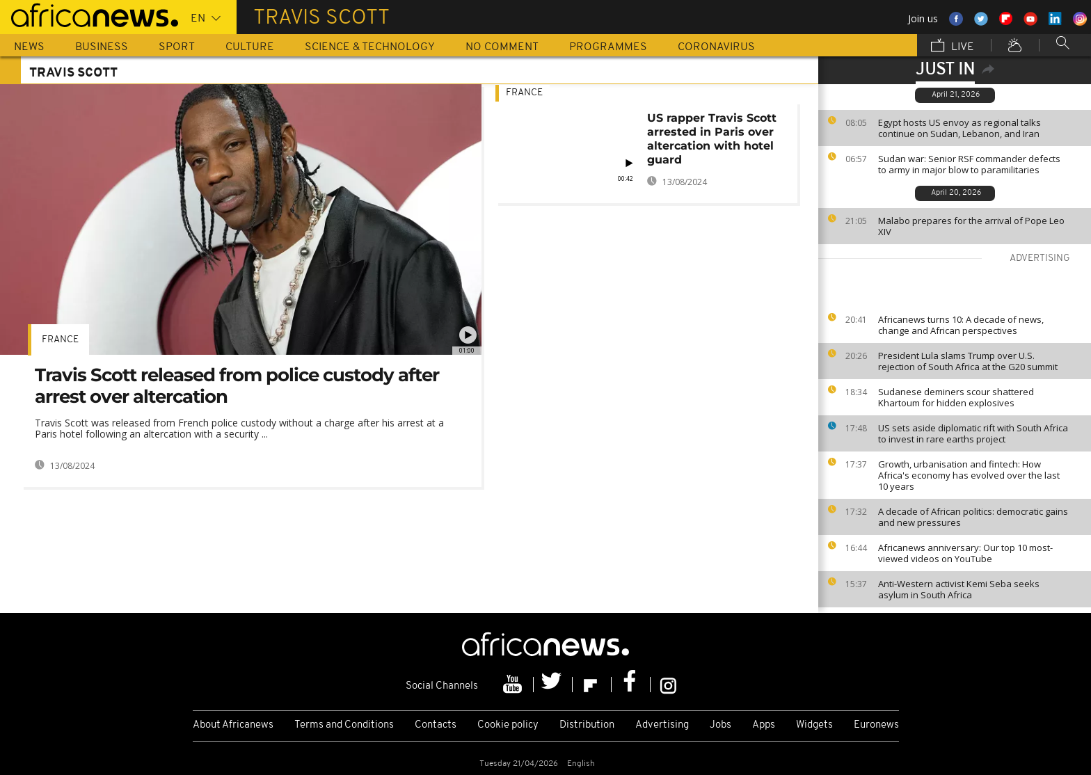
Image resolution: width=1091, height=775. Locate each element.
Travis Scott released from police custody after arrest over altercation (237, 386)
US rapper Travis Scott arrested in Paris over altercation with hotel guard (712, 138)
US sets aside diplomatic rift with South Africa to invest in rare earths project (973, 433)
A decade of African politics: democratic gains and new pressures (973, 517)
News (29, 47)
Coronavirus (716, 47)
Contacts (435, 725)
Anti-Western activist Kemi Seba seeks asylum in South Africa (959, 589)
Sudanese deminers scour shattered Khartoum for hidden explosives (956, 397)
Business (101, 47)
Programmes (608, 47)
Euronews (876, 725)
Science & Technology (370, 47)
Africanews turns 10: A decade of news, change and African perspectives (961, 325)
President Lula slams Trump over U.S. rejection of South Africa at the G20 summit (968, 361)
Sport (177, 47)
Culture (249, 47)
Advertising (662, 725)
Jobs (720, 725)
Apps (763, 725)
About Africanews (233, 725)
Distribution (586, 725)
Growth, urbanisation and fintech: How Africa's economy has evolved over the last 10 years (969, 475)
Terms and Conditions (344, 725)
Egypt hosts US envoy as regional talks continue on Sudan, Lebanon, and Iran (959, 128)
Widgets (814, 725)
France (60, 340)
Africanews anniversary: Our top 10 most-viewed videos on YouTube (965, 553)
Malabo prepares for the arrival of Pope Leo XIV (971, 226)
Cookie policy (508, 725)
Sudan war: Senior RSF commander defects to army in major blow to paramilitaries (969, 164)
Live (952, 46)
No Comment (502, 47)
